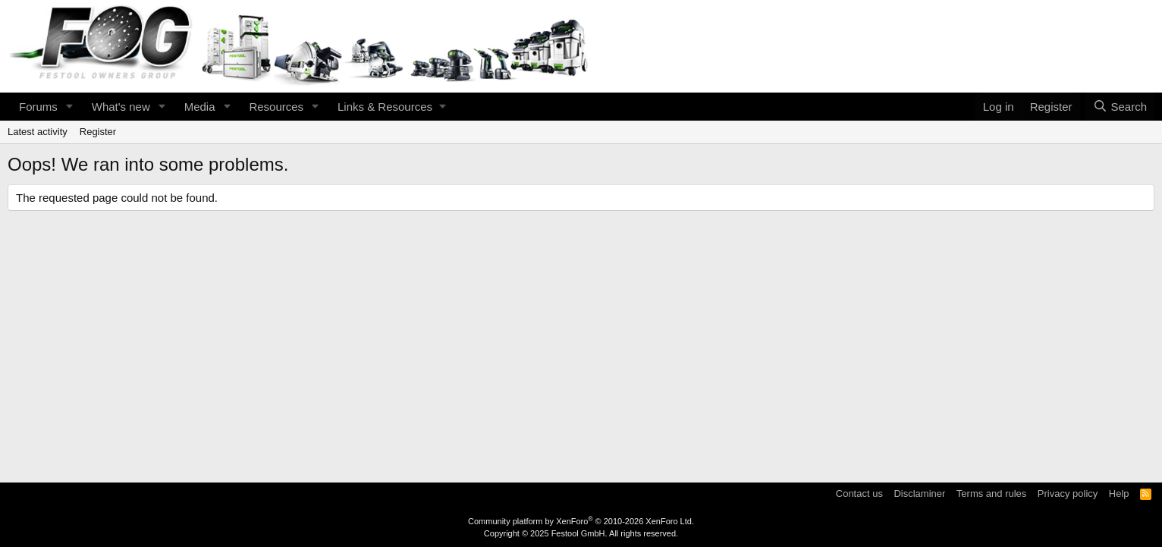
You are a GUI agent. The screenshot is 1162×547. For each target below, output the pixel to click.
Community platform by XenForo (581, 521)
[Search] (1119, 107)
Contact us (859, 493)
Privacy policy (1068, 493)
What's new (121, 106)
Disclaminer (919, 493)
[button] (69, 107)
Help (1119, 493)
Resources (276, 106)
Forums (38, 106)
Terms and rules (991, 493)
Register (98, 131)
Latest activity (38, 131)
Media (199, 106)
